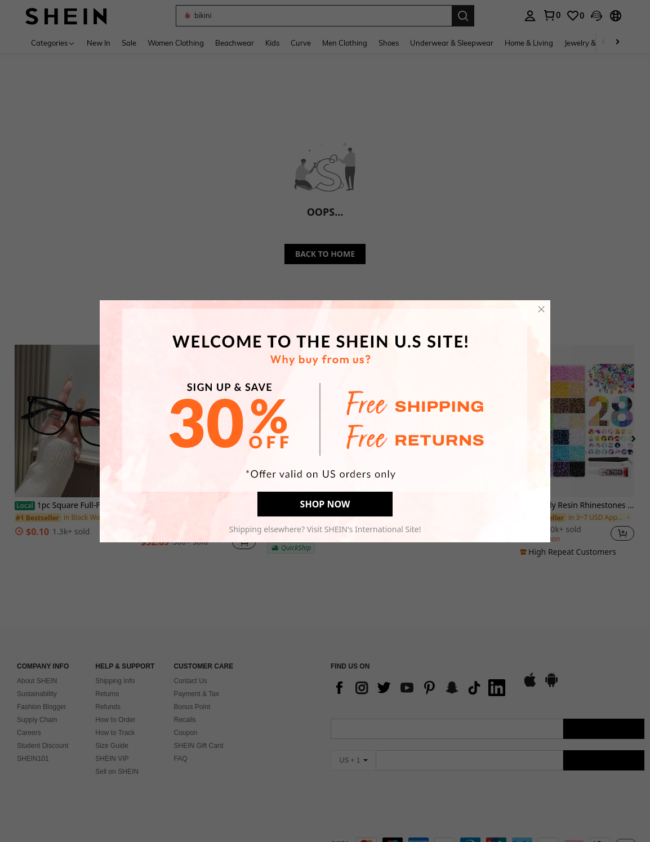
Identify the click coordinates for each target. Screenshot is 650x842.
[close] (541, 309)
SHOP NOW (325, 504)
